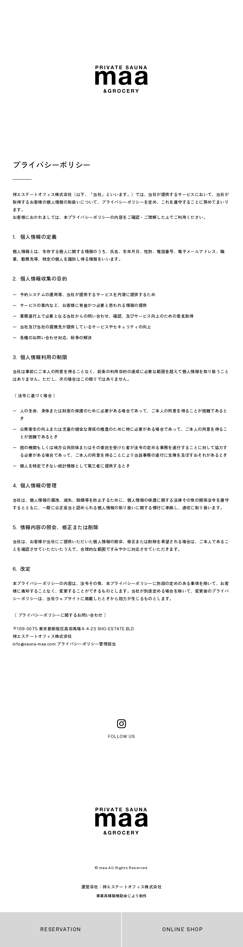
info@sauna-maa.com (34, 644)
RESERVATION (60, 929)
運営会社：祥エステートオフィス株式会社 (121, 887)
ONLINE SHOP (182, 929)
